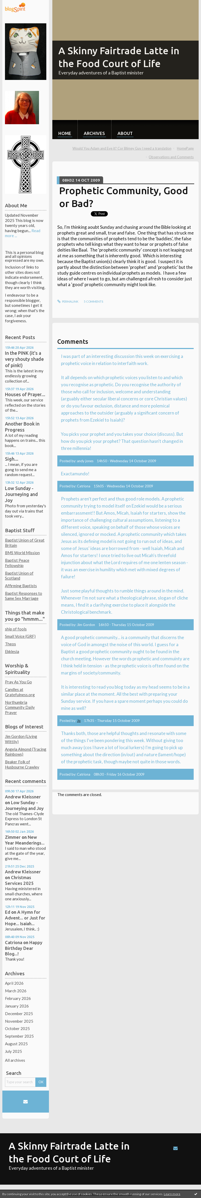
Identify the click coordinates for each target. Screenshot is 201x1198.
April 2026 (14, 983)
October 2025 (17, 1028)
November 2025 (19, 1021)
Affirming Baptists (21, 585)
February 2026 (18, 998)
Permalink (67, 301)
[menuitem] (64, 129)
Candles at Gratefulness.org (20, 692)
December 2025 (19, 1013)
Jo (79, 720)
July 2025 (13, 1051)
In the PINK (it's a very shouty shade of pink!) (24, 359)
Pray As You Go (18, 681)
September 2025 (19, 1036)
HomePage (185, 148)
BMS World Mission (22, 552)
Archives (94, 133)
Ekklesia (12, 651)
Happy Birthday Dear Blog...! (23, 948)
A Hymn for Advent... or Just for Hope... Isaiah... (25, 918)
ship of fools (16, 629)
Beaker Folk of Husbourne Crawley (22, 764)
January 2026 (17, 1006)
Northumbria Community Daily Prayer (20, 707)
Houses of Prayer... (25, 394)
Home (64, 133)
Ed (7, 912)
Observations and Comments (171, 157)
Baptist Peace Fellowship (17, 563)
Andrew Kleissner (23, 796)
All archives (15, 1060)
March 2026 (15, 990)
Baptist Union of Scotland (19, 576)
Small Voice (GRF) (20, 636)
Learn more (172, 1194)
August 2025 (16, 1043)
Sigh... (11, 458)
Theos (10, 643)
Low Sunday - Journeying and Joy (21, 494)
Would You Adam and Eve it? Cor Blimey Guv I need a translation (121, 148)
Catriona (13, 942)
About (125, 133)
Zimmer (13, 837)
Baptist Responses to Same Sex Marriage (23, 596)
